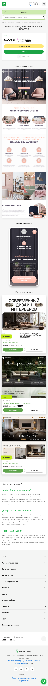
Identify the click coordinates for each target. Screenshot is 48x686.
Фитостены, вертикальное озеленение (17, 403)
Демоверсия (13, 349)
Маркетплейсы (8, 600)
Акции (4, 594)
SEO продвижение (10, 581)
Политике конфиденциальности (19, 661)
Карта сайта (24, 681)
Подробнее (34, 349)
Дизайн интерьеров (10, 342)
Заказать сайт (35, 6)
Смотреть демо (24, 46)
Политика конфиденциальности (24, 678)
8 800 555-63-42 (34, 4)
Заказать (24, 52)
